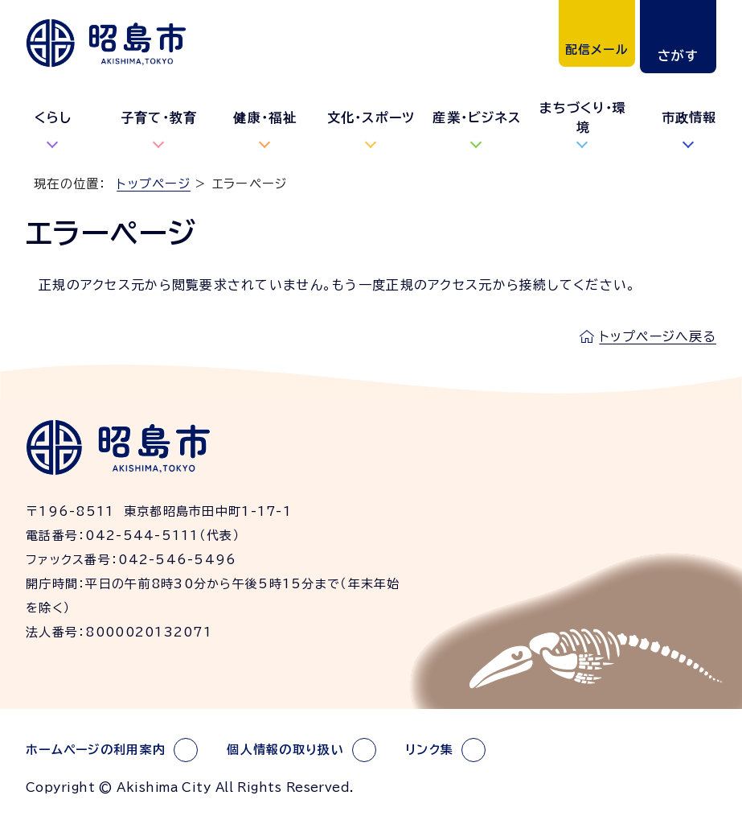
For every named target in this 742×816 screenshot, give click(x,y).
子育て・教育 (159, 117)
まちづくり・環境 (582, 117)
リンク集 (429, 750)
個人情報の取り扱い (285, 750)
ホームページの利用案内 (96, 750)
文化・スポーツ (371, 117)
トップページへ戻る (657, 336)
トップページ (154, 184)
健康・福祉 (264, 117)
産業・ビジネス (476, 117)
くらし (53, 117)
